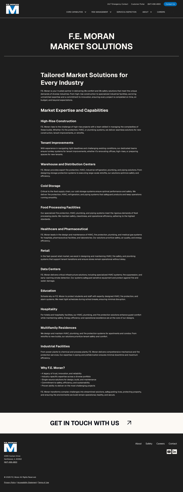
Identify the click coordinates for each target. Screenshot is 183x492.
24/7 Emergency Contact (117, 4)
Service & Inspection (126, 12)
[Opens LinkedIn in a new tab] (174, 451)
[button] (75, 12)
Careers (160, 443)
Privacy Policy (10, 482)
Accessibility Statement (27, 482)
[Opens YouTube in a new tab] (169, 451)
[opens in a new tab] (170, 4)
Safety (149, 443)
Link (172, 12)
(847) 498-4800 (154, 4)
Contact (173, 443)
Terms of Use (43, 482)
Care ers (161, 12)
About (138, 443)
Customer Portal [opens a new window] (137, 4)
